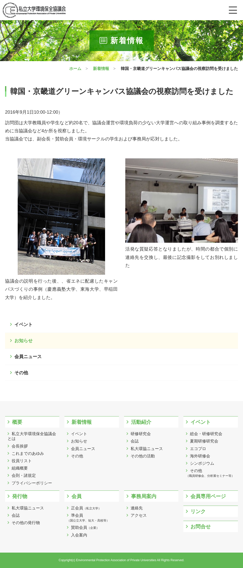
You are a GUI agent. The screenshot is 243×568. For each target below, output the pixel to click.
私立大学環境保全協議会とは (32, 436)
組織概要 (20, 468)
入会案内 (79, 535)
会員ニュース (28, 356)
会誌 (135, 441)
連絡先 (137, 508)
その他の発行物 (26, 523)
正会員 (86, 508)
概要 (17, 422)
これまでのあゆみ (28, 453)
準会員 (88, 518)
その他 (21, 372)
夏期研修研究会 (204, 441)
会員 (76, 496)
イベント (23, 324)
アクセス (139, 515)
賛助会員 (85, 527)
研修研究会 (141, 434)
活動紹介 (141, 422)
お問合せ (200, 526)
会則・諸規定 (24, 475)
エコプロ (198, 449)
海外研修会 (200, 456)
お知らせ (23, 340)
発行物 (19, 496)
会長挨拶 (20, 446)
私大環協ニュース (147, 449)
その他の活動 (143, 456)
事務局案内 (143, 496)
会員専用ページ (208, 496)
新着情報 (81, 422)
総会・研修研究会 (206, 434)
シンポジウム (202, 463)
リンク (198, 511)
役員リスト (22, 461)
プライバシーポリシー (32, 483)
